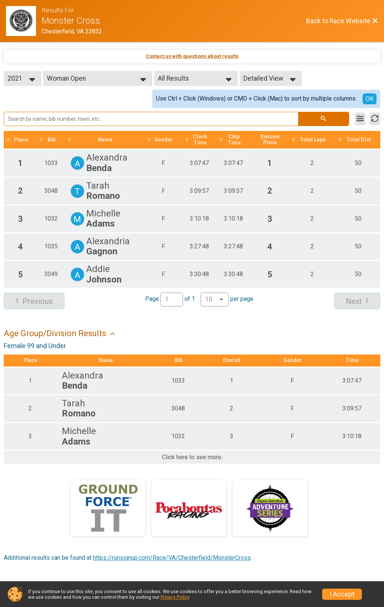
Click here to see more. (192, 457)
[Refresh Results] (374, 119)
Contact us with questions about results (192, 56)
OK (370, 98)
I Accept (342, 594)
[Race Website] (24, 21)
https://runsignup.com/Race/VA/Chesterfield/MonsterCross (172, 558)
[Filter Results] (360, 119)
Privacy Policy (174, 597)
